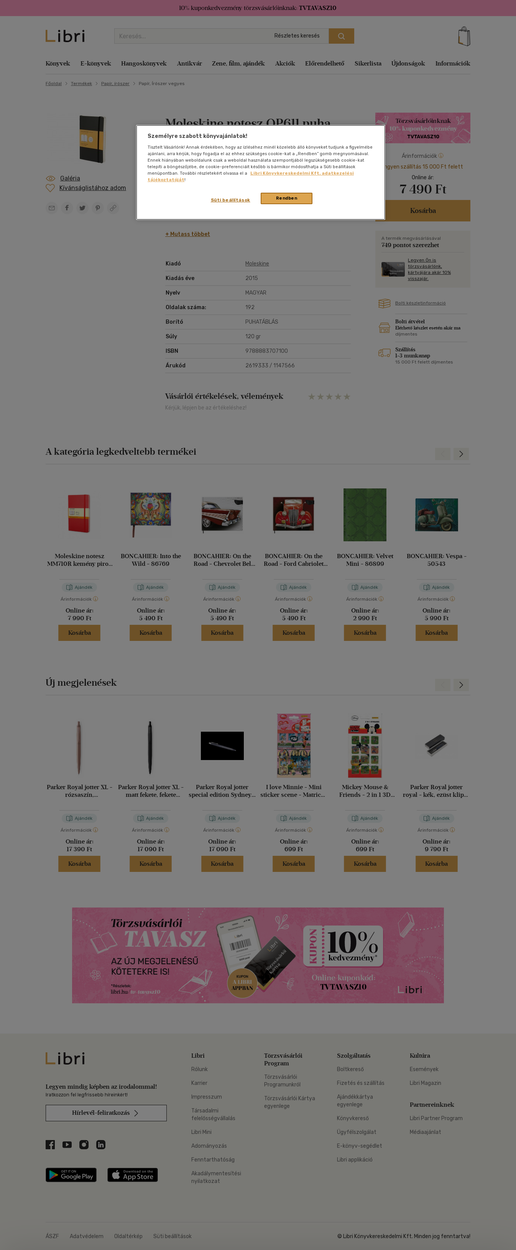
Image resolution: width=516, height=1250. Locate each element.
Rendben (286, 198)
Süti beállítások (230, 200)
